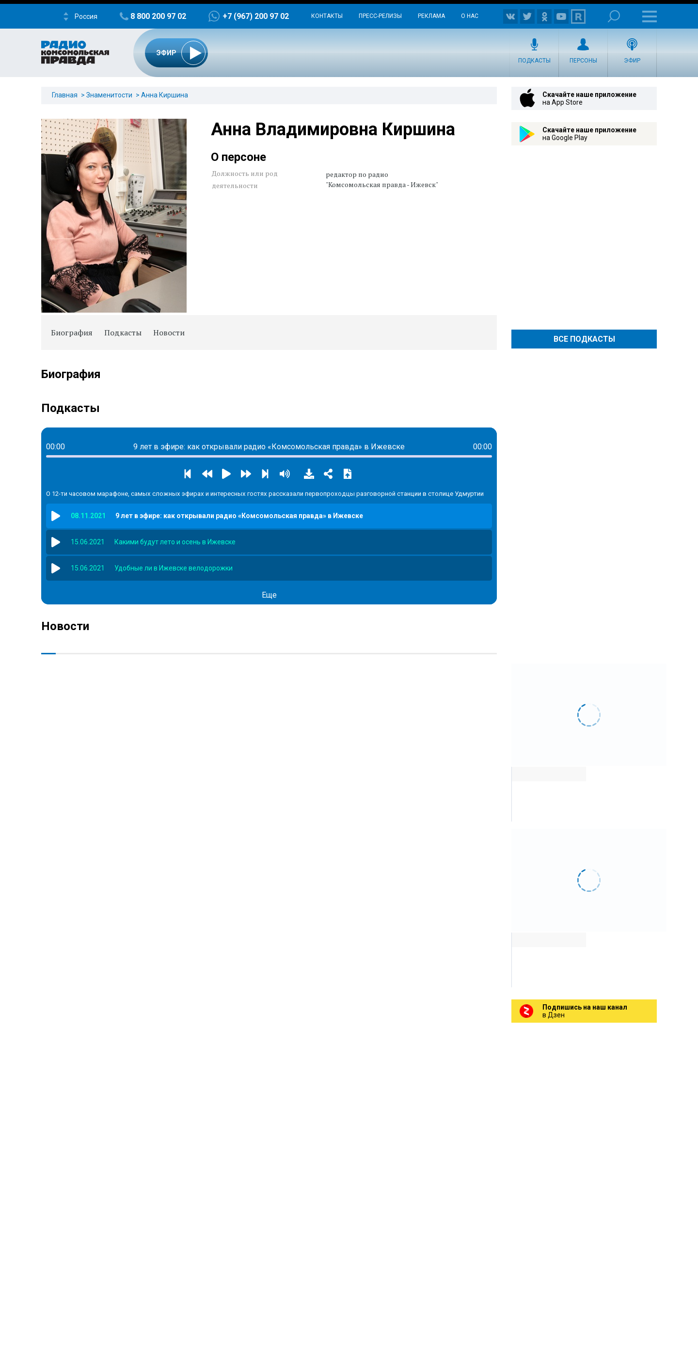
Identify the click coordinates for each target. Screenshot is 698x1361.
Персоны (583, 60)
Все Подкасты (584, 339)
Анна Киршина (164, 95)
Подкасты (534, 60)
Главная (65, 95)
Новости (169, 332)
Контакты (327, 16)
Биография (72, 332)
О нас (469, 16)
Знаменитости (109, 95)
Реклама (431, 16)
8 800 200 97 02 (158, 16)
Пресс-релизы (380, 16)
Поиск (614, 16)
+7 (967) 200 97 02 (255, 16)
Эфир (632, 60)
